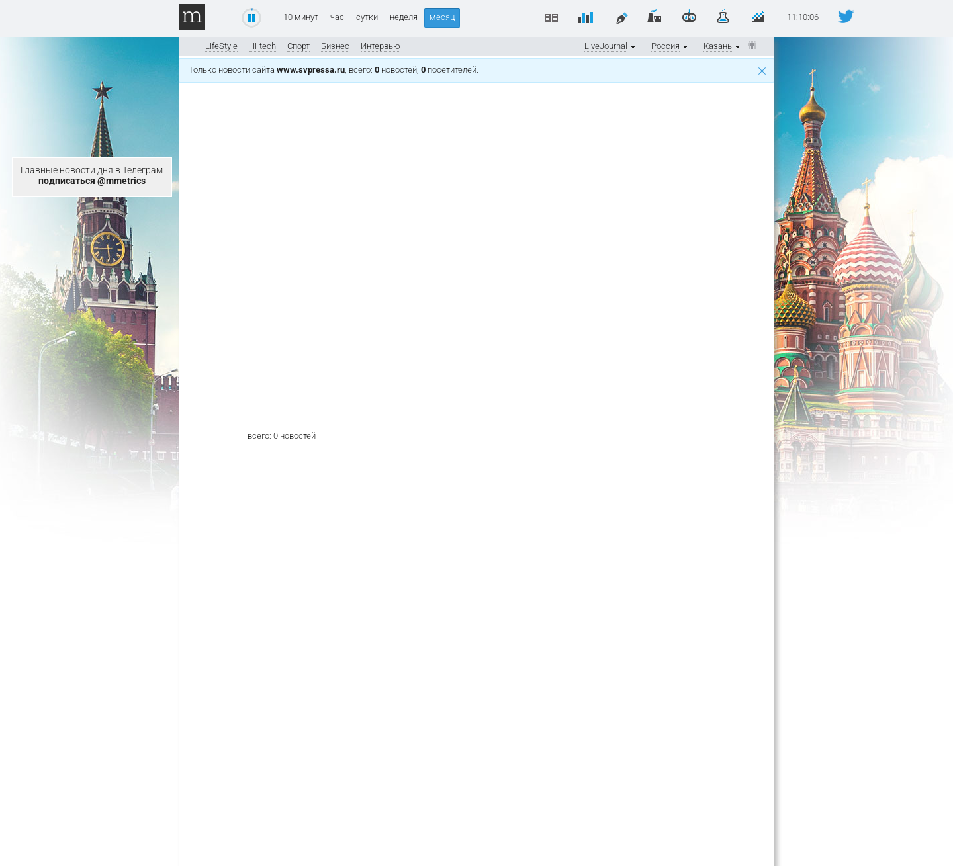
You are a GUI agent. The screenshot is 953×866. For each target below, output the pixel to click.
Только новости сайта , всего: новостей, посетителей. (477, 70)
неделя (404, 17)
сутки (367, 17)
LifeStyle (221, 46)
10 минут (300, 17)
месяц (442, 17)
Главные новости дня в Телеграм (92, 175)
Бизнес (335, 46)
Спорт (298, 46)
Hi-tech (262, 46)
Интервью (380, 46)
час (337, 17)
